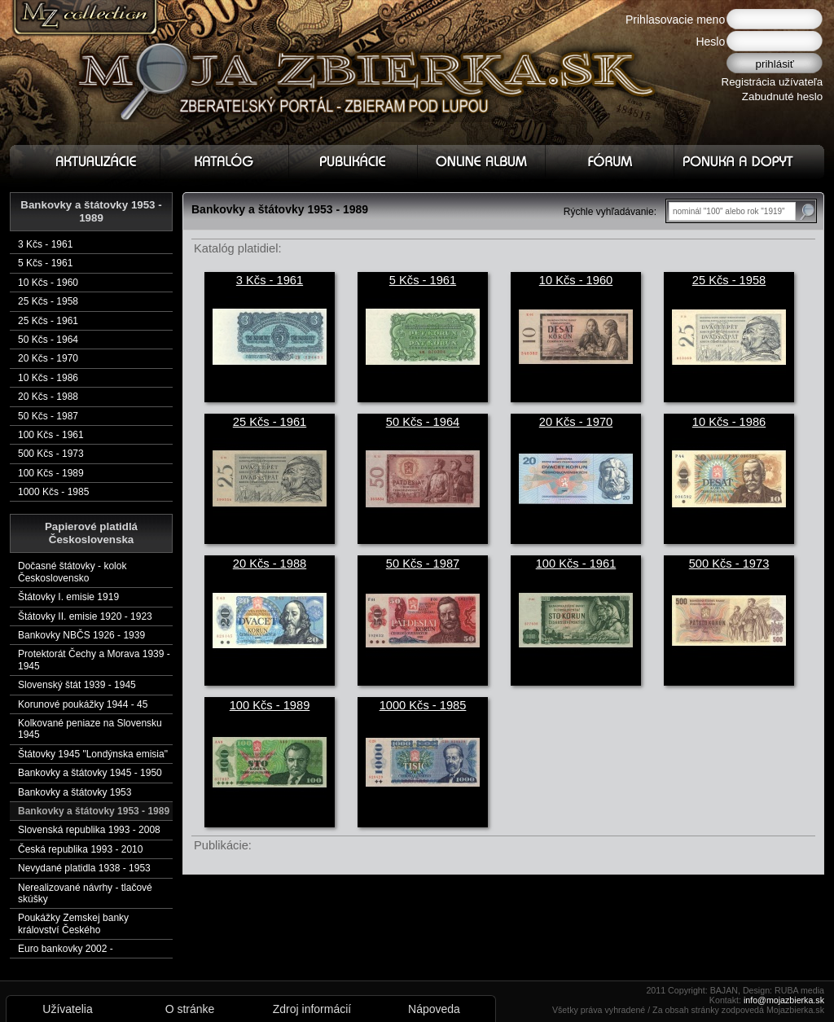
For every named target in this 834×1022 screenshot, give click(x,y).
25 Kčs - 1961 (48, 321)
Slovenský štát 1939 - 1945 (77, 685)
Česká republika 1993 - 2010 (80, 849)
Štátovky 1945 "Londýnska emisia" (93, 754)
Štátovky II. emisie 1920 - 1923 (85, 616)
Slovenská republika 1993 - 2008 (89, 830)
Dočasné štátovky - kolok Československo (72, 571)
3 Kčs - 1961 (45, 244)
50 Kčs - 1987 (48, 416)
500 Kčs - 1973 (51, 453)
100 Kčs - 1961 (51, 435)
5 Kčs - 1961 (45, 263)
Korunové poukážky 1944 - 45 (82, 704)
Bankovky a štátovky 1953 (74, 792)
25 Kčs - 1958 (48, 301)
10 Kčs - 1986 (48, 378)
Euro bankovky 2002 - (65, 948)
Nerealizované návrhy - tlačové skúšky (85, 893)
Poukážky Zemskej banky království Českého (73, 923)
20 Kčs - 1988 (48, 396)
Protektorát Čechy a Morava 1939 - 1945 (94, 659)
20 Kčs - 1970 (48, 358)
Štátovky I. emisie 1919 (68, 597)
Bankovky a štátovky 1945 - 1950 (90, 773)
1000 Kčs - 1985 (53, 492)
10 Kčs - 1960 (48, 282)
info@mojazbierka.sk (784, 1000)
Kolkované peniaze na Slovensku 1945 (90, 728)
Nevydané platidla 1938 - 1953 (84, 868)
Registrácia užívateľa (772, 82)
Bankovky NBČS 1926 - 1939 (81, 635)
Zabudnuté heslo (782, 96)
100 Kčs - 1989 (51, 473)
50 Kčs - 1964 (48, 339)
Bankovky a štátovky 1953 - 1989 (93, 811)
